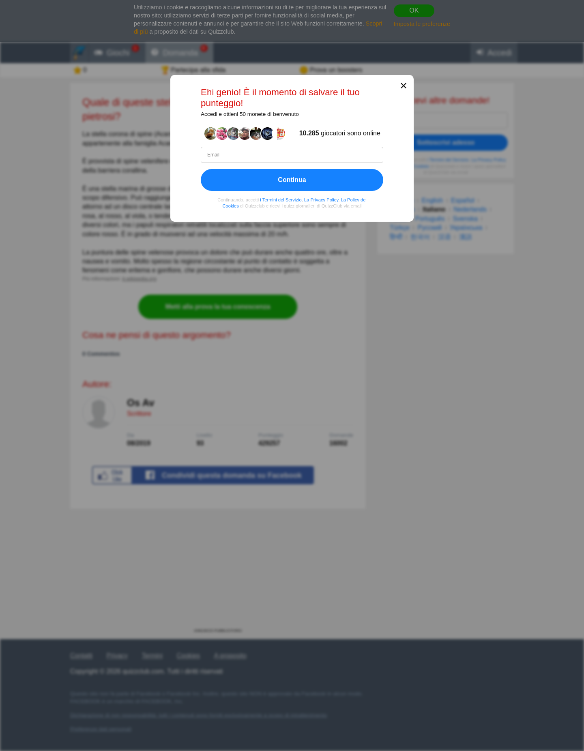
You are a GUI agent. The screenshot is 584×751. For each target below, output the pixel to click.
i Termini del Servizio (280, 199)
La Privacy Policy (321, 199)
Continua (292, 179)
